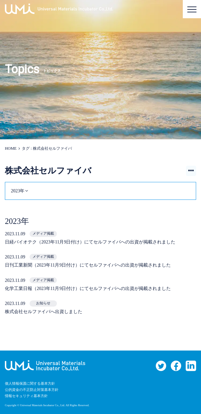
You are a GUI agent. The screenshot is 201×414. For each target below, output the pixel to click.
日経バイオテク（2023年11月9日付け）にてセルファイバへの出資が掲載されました (90, 242)
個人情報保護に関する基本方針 (30, 383)
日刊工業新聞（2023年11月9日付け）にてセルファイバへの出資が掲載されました (88, 265)
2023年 (17, 190)
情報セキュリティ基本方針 (26, 396)
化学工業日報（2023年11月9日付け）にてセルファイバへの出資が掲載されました (88, 288)
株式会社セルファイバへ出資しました (43, 311)
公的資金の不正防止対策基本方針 (32, 390)
